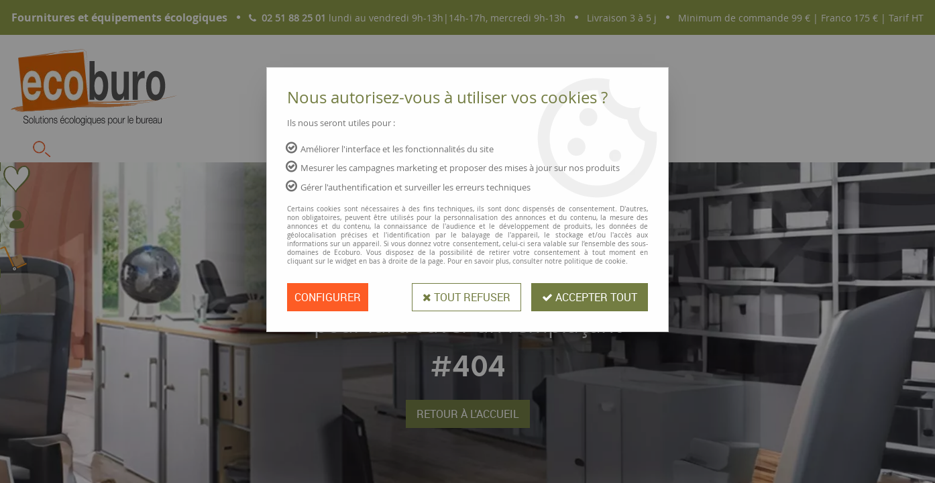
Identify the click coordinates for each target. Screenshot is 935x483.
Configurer (327, 297)
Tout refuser (466, 297)
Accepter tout (589, 297)
